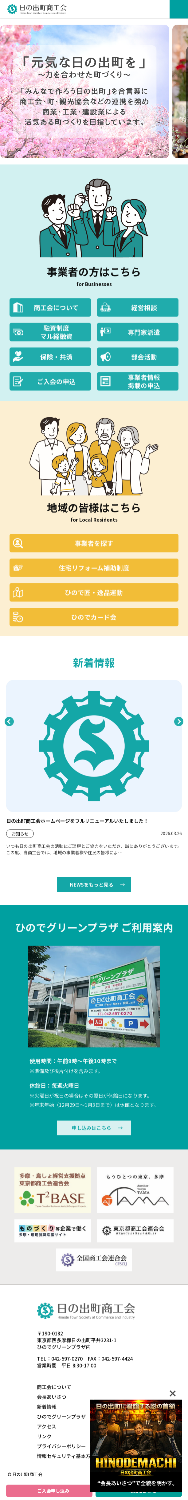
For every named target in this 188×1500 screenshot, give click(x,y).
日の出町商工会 (37, 9)
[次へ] (6, 91)
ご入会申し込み (53, 1491)
